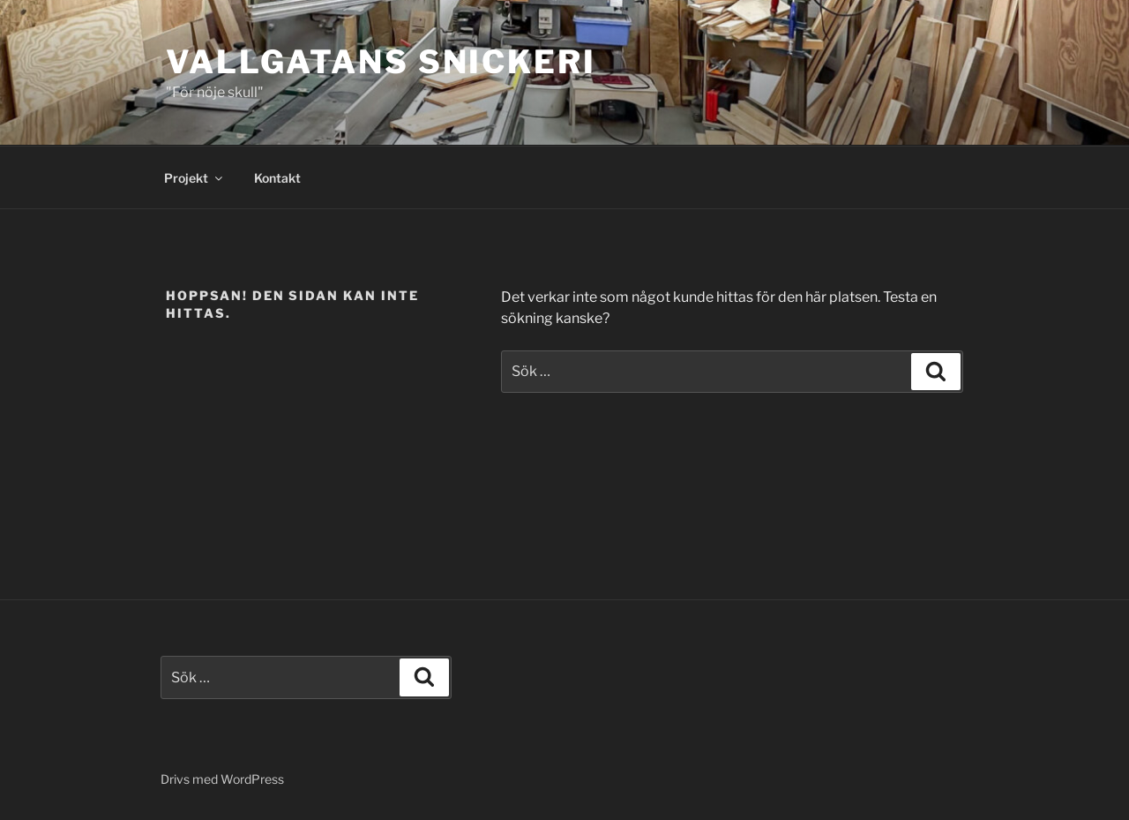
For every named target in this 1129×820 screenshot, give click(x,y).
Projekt (194, 177)
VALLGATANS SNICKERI (381, 61)
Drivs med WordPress (222, 778)
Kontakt (277, 177)
